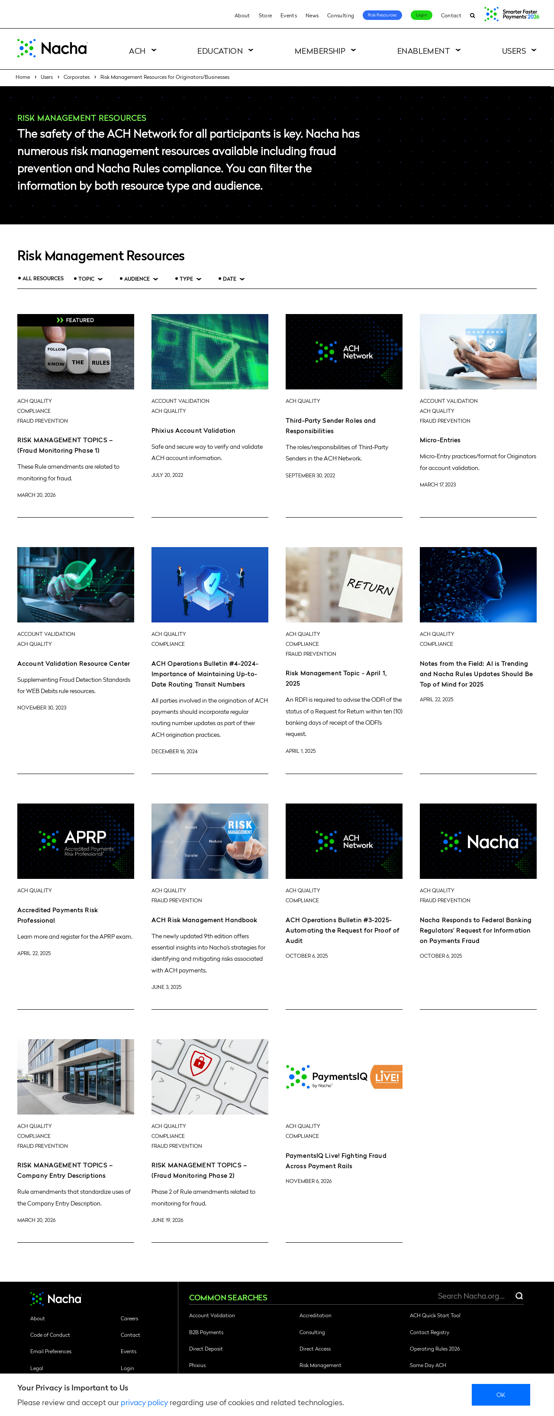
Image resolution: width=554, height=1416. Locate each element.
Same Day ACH (428, 1364)
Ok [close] (501, 1394)
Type (186, 278)
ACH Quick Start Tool (435, 1315)
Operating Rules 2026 (435, 1348)
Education (220, 50)
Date (229, 278)
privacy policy (144, 1402)
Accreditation (316, 1315)
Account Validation (212, 1315)
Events (288, 15)
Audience (137, 278)
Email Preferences (50, 1351)
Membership (320, 50)
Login (421, 15)
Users (514, 50)
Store (265, 15)
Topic (86, 278)
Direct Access (315, 1348)
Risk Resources (382, 15)
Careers (129, 1318)
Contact (451, 15)
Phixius (197, 1364)
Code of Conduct (50, 1334)
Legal (36, 1367)
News (312, 15)
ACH (137, 50)
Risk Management (320, 1364)
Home (23, 76)
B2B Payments (206, 1332)
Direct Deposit (206, 1348)
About (242, 15)
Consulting (340, 15)
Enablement (424, 50)
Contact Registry (429, 1332)
